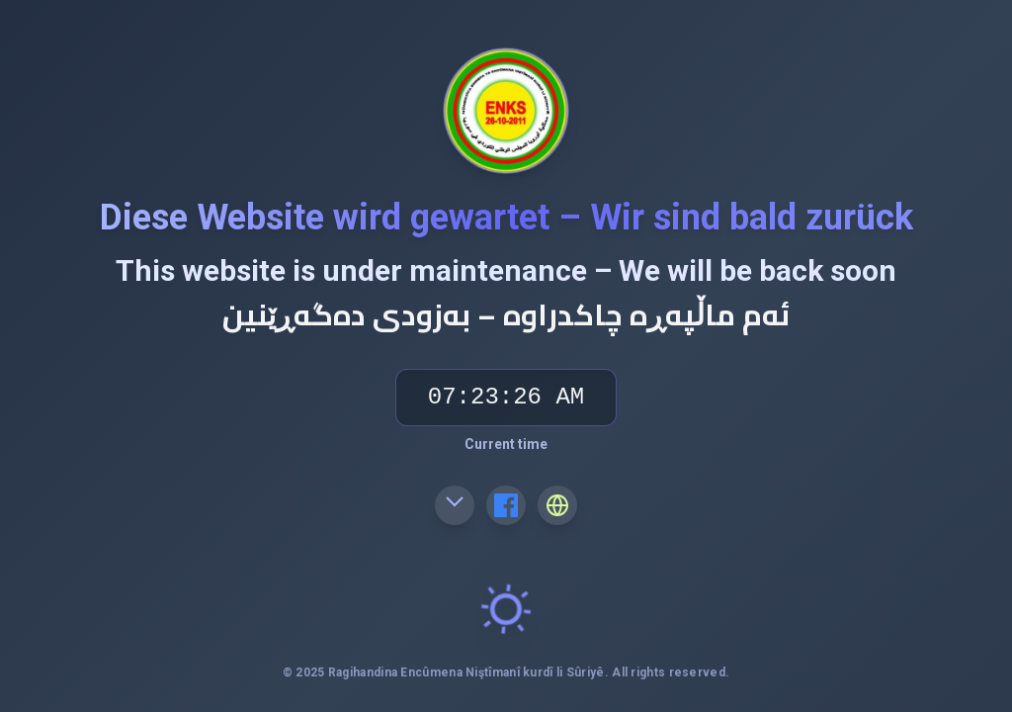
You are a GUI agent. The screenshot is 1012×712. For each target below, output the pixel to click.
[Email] (454, 505)
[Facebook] (506, 505)
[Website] (557, 505)
